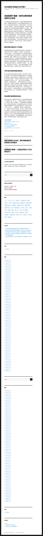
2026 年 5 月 (8, 260)
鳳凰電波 (9, 217)
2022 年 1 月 (8, 339)
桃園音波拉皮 (7, 207)
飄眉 (6, 217)
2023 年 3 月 (8, 317)
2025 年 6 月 (8, 274)
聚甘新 (26, 212)
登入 (6, 523)
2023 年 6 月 (8, 312)
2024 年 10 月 (8, 286)
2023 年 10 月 (8, 305)
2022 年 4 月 (8, 334)
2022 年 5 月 (8, 332)
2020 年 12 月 (8, 359)
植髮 (12, 207)
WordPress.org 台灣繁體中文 (11, 526)
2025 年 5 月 (8, 275)
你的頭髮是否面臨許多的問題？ (15, 7)
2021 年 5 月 (8, 351)
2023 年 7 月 (8, 310)
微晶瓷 (28, 200)
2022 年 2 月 (8, 337)
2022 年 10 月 (8, 324)
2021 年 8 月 (8, 347)
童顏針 (12, 212)
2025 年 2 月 (8, 280)
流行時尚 (7, 249)
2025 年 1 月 (8, 282)
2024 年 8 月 (8, 290)
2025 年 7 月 (8, 272)
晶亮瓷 (6, 202)
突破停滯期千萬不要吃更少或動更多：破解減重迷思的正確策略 (18, 231)
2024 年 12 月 (8, 283)
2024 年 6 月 (8, 293)
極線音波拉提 (17, 207)
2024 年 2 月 (8, 299)
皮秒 (21, 210)
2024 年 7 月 (8, 291)
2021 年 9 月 (8, 345)
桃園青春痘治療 (20, 205)
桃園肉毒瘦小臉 (8, 205)
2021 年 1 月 (7, 358)
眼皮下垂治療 (7, 212)
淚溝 (6, 210)
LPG (6, 200)
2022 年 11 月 (8, 323)
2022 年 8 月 (8, 328)
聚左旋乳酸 (21, 212)
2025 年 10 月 (8, 267)
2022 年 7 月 (8, 329)
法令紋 (26, 207)
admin (7, 130)
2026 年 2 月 (8, 263)
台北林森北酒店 (11, 164)
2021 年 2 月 (8, 356)
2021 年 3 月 (7, 355)
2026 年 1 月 (8, 264)
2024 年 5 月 (8, 294)
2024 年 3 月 (8, 298)
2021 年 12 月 (8, 340)
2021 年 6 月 (8, 350)
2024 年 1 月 (8, 301)
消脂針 (30, 207)
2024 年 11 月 (8, 285)
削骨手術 (17, 200)
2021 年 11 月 (8, 342)
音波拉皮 (30, 214)
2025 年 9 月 (8, 269)
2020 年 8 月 (8, 366)
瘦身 (16, 210)
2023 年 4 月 (8, 315)
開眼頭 (17, 214)
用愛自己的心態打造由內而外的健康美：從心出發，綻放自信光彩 (18, 230)
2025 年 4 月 (8, 277)
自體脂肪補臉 (12, 214)
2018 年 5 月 (8, 370)
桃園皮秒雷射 (28, 202)
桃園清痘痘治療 (16, 202)
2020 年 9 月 (8, 364)
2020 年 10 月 (8, 362)
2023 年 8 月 (8, 309)
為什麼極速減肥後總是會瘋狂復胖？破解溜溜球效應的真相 (17, 228)
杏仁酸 (10, 202)
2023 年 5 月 (8, 313)
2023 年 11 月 (8, 304)
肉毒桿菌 (6, 214)
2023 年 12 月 (8, 302)
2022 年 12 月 (8, 321)
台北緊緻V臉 (23, 200)
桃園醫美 (14, 205)
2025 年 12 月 (8, 266)
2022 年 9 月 (8, 326)
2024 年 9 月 (8, 288)
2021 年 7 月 (7, 348)
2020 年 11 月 (8, 361)
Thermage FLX (11, 200)
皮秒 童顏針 (25, 210)
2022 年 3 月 (8, 336)
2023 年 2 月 (8, 318)
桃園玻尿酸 (22, 202)
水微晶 (22, 207)
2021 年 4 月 (8, 353)
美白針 (16, 212)
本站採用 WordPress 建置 (20, 532)
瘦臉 (13, 210)
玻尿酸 (9, 210)
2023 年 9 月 (8, 307)
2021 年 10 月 (8, 343)
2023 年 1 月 (7, 320)
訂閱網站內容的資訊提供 (10, 524)
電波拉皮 (25, 214)
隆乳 (21, 214)
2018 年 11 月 (8, 369)
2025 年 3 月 (8, 279)
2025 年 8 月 (8, 271)
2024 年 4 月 (8, 296)
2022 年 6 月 (8, 331)
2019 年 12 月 (8, 367)
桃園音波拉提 (27, 205)
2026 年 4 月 (8, 261)
